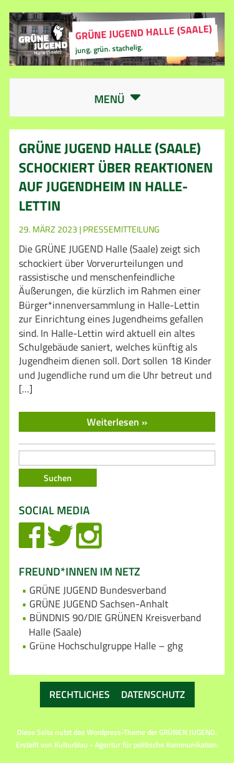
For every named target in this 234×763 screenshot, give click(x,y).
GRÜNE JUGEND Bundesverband (97, 589)
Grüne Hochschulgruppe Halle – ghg (106, 645)
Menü (127, 99)
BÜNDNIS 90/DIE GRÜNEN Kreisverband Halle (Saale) (115, 624)
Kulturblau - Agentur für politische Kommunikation (135, 745)
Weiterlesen (114, 421)
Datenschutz (153, 694)
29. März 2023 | (51, 229)
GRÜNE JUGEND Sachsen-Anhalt (98, 603)
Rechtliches (79, 694)
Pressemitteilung (121, 229)
